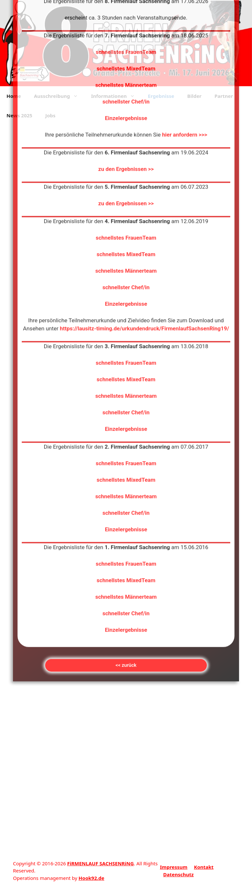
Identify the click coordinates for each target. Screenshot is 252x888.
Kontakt (203, 867)
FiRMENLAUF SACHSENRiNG (100, 863)
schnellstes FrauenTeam (126, 151)
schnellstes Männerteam (126, 184)
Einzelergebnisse (126, 31)
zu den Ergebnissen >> (126, 82)
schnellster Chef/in (125, 15)
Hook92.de (91, 878)
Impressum (173, 867)
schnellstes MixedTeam (126, 167)
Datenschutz (178, 874)
